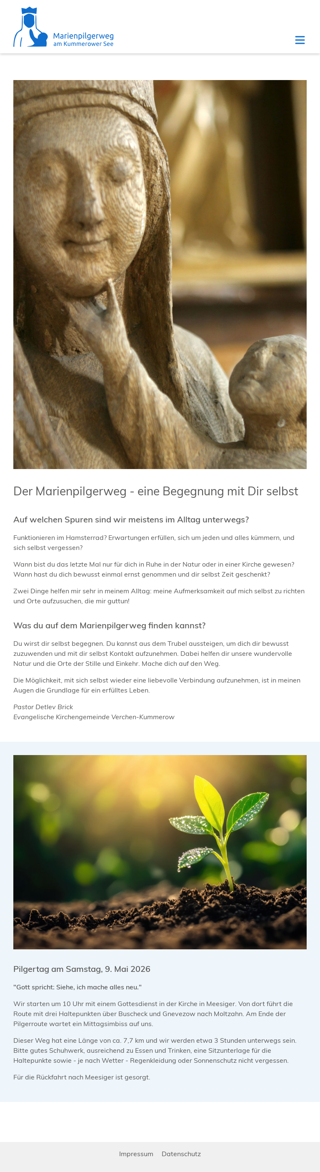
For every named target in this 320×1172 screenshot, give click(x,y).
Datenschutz (181, 1153)
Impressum (136, 1153)
